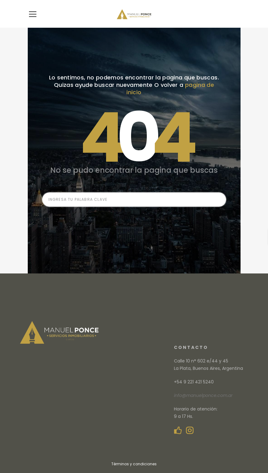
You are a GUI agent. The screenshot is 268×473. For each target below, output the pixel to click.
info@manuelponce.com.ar (203, 395)
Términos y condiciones (134, 464)
